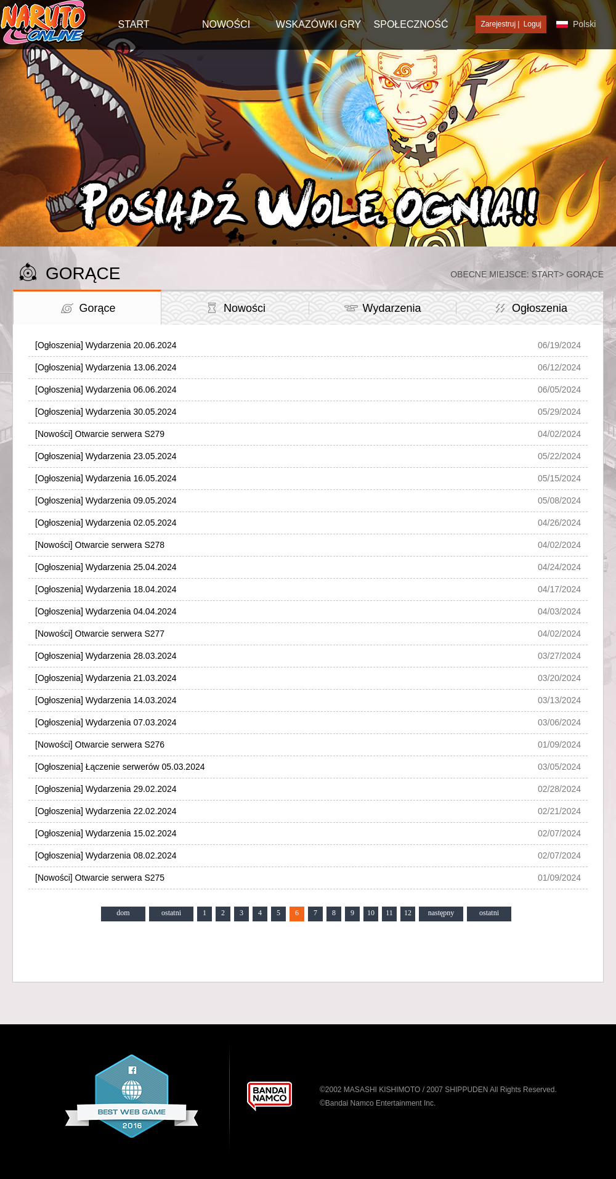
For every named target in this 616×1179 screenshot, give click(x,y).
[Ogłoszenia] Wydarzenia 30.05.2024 (105, 412)
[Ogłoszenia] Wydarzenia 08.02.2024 (105, 855)
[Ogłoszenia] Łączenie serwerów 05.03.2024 (120, 767)
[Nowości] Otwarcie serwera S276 (99, 744)
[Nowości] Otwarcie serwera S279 (99, 434)
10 (371, 912)
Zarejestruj (498, 24)
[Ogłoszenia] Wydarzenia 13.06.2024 (105, 367)
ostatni (171, 912)
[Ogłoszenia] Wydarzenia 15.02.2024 (105, 833)
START (134, 24)
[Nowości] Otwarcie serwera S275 (99, 878)
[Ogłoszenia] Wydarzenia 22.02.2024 (105, 811)
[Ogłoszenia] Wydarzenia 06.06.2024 (105, 389)
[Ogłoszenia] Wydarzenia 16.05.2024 (105, 478)
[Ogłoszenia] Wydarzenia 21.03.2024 (105, 678)
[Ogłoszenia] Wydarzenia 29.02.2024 (105, 789)
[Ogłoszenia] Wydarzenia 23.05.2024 (105, 456)
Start (545, 274)
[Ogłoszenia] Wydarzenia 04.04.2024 (105, 611)
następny (441, 912)
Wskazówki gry (318, 24)
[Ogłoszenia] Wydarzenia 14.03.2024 (105, 700)
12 (407, 912)
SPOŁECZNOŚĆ (411, 24)
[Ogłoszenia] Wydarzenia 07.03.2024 (105, 722)
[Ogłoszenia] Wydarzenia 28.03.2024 (105, 656)
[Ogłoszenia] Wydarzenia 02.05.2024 (105, 523)
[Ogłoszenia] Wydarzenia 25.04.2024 (105, 567)
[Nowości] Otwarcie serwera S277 (99, 633)
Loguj (532, 24)
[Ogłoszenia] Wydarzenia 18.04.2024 (105, 589)
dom (122, 912)
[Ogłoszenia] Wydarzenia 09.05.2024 (105, 500)
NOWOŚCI (226, 24)
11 (389, 912)
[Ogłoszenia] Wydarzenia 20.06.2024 (105, 345)
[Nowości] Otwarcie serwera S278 (99, 545)
